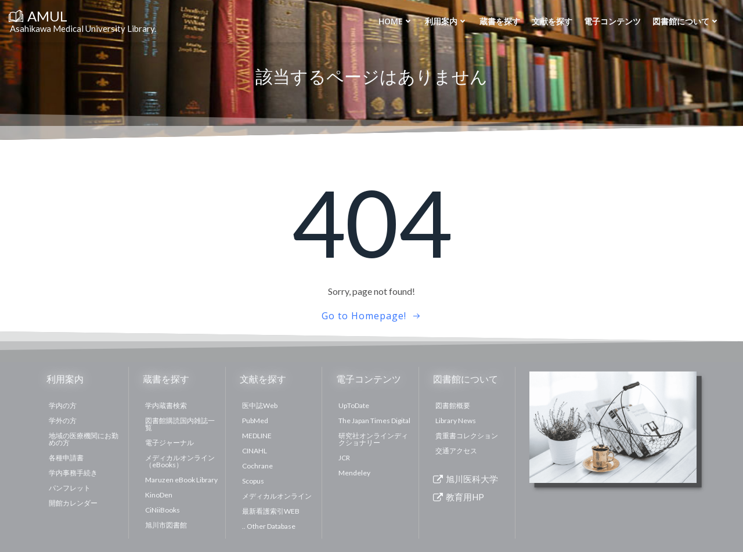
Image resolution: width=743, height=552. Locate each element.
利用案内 (446, 21)
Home (395, 21)
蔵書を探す (499, 21)
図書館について (686, 21)
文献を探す (552, 21)
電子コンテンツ (612, 21)
